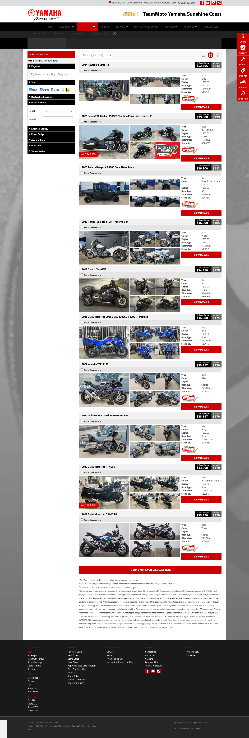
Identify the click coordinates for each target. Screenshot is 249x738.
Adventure (32, 688)
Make (32, 110)
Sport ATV (32, 703)
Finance (171, 27)
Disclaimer (191, 655)
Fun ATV (31, 700)
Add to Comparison (92, 70)
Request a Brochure (77, 679)
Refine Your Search (40, 54)
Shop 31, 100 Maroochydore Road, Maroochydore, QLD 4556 (142, 2)
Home (49, 27)
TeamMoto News (153, 665)
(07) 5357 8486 (188, 2)
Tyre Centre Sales (115, 658)
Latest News (211, 27)
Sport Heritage (34, 662)
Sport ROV (32, 707)
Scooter (31, 669)
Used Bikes (73, 662)
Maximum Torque (35, 658)
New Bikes (66, 27)
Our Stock (87, 27)
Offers (105, 27)
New (33, 89)
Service (122, 27)
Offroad (31, 674)
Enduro (30, 681)
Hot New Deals (75, 652)
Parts (109, 655)
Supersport (32, 655)
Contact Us (150, 652)
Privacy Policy (192, 652)
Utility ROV (32, 710)
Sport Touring (34, 665)
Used (55, 89)
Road (30, 652)
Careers (149, 658)
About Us (190, 27)
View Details (201, 107)
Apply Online (74, 676)
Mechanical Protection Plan (120, 662)
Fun (29, 684)
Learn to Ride (151, 662)
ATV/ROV (31, 696)
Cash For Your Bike (77, 669)
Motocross (32, 677)
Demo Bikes (73, 658)
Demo (44, 89)
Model (32, 119)
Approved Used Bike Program (82, 665)
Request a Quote (76, 683)
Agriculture (32, 691)
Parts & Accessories (146, 27)
